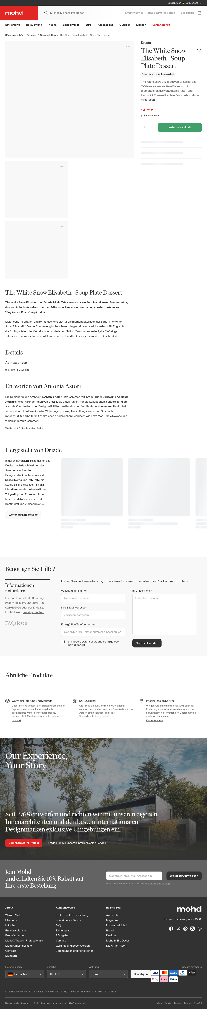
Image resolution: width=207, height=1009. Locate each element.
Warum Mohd (13, 915)
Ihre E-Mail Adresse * (74, 607)
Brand (110, 930)
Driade (146, 43)
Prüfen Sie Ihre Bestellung (72, 915)
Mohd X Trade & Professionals (24, 940)
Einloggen (187, 12)
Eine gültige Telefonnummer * (79, 624)
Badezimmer (71, 24)
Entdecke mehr (154, 720)
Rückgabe (62, 935)
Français (178, 1003)
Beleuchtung (34, 24)
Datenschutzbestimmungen (18, 1003)
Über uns (11, 920)
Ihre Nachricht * (142, 590)
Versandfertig (161, 24)
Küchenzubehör (14, 35)
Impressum (58, 1003)
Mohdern (11, 955)
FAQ (58, 925)
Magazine (112, 920)
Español (198, 1003)
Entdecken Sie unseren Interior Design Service (77, 843)
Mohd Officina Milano (18, 945)
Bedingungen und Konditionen (75, 950)
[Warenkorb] (199, 13)
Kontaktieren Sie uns (69, 920)
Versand (16, 720)
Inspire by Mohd (116, 925)
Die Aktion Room (116, 945)
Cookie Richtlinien (42, 1003)
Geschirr (31, 35)
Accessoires (105, 24)
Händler (10, 925)
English (168, 1003)
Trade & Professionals (162, 12)
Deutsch (188, 1003)
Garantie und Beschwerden (73, 945)
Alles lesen (148, 99)
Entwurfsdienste (15, 930)
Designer (112, 935)
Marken (141, 24)
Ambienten (113, 915)
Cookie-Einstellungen (75, 1003)
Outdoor (124, 24)
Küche (52, 24)
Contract (10, 950)
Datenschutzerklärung (157, 883)
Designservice (134, 12)
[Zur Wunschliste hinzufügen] (199, 50)
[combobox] (92, 974)
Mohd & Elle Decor (117, 940)
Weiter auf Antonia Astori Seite (24, 428)
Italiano (159, 1003)
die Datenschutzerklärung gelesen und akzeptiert (93, 643)
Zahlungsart (63, 930)
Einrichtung (12, 24)
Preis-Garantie (14, 935)
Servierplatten (48, 35)
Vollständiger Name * (74, 590)
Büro (88, 24)
